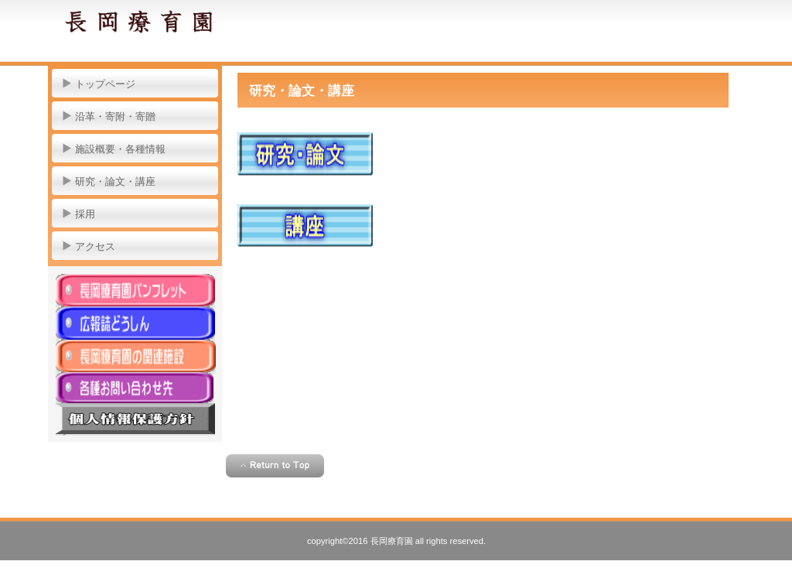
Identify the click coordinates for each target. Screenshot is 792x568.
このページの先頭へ (275, 465)
